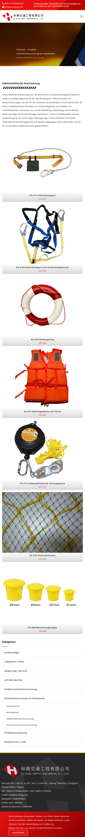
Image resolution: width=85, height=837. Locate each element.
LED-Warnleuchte (13, 679)
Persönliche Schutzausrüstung (21, 724)
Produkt (32, 48)
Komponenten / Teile (15, 741)
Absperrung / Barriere (15, 670)
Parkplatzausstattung (15, 732)
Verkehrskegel (11, 652)
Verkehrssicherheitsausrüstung (20, 689)
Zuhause (20, 48)
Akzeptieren (18, 833)
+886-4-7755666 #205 (17, 790)
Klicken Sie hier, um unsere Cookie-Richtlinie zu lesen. (35, 827)
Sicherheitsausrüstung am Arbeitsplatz (35, 52)
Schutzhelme (12, 706)
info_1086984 (15, 802)
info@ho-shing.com (18, 794)
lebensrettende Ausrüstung (20, 718)
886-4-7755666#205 (14, 3)
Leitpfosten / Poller (14, 661)
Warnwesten (12, 712)
